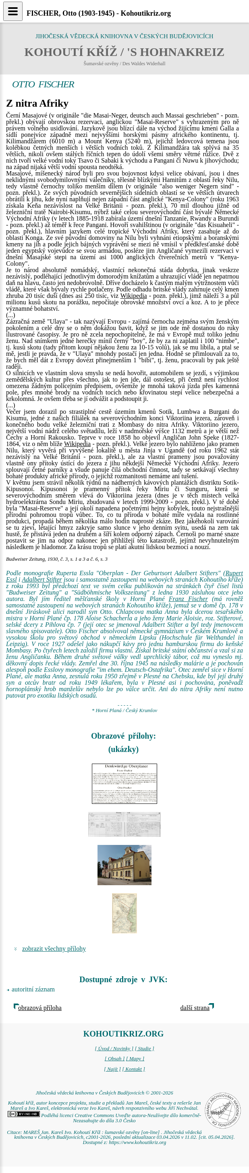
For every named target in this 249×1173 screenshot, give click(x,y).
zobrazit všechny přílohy (54, 948)
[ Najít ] (112, 1069)
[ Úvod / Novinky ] (114, 1048)
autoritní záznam (33, 989)
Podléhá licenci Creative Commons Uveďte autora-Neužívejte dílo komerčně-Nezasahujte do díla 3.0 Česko (104, 1118)
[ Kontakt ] (133, 1069)
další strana (195, 1007)
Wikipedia (133, 295)
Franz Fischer (188, 598)
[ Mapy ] (135, 1058)
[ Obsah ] (115, 1058)
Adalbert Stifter (42, 579)
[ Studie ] (144, 1048)
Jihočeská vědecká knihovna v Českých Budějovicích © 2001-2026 (104, 1093)
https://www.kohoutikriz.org (137, 1142)
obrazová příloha (40, 1007)
